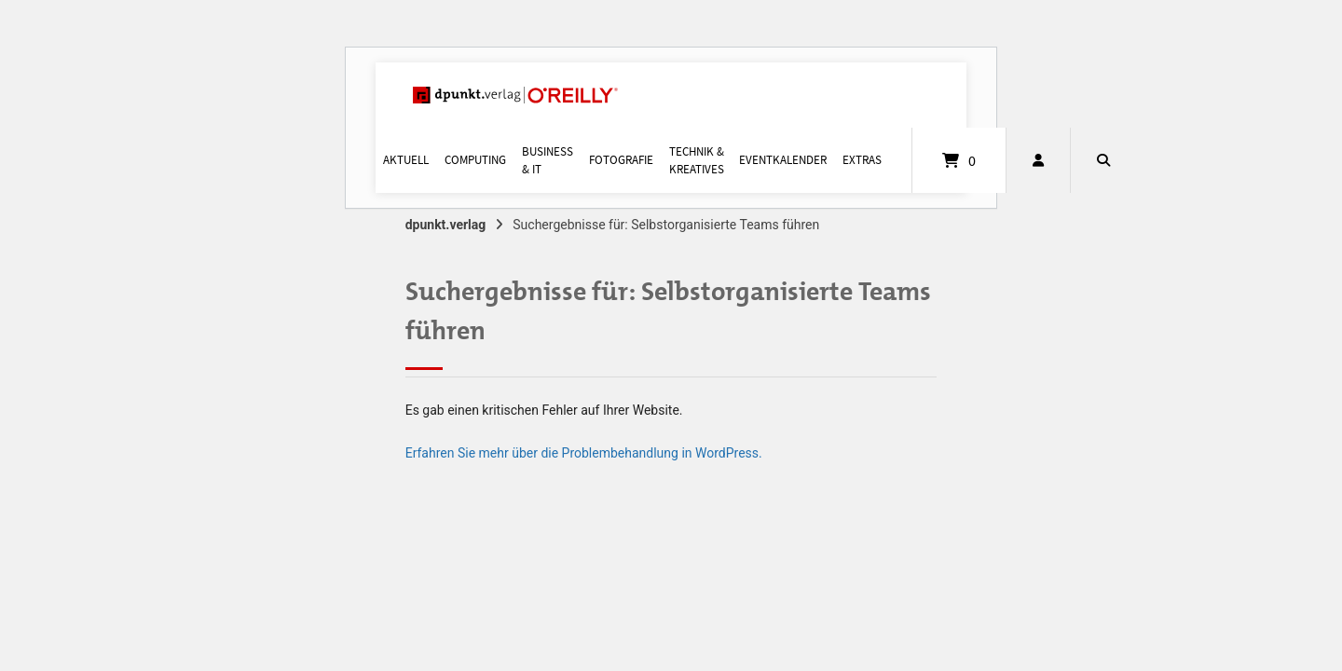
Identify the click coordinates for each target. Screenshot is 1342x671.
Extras (862, 160)
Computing (475, 160)
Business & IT (547, 161)
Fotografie (621, 160)
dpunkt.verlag (445, 224)
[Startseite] (515, 95)
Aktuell (406, 160)
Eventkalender (783, 160)
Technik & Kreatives (696, 161)
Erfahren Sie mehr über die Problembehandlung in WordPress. (583, 452)
